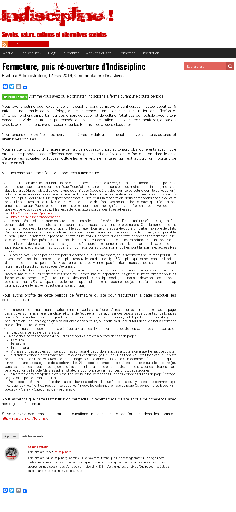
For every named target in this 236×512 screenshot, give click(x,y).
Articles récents (32, 436)
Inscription (150, 53)
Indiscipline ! (57, 15)
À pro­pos (10, 436)
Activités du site (99, 53)
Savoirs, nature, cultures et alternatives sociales (54, 35)
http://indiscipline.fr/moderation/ (35, 217)
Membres (71, 53)
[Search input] (206, 66)
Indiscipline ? (31, 53)
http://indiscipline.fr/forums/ (24, 418)
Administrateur (32, 75)
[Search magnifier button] (230, 66)
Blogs (52, 53)
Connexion (126, 53)
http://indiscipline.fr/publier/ (31, 213)
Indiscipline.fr (62, 452)
